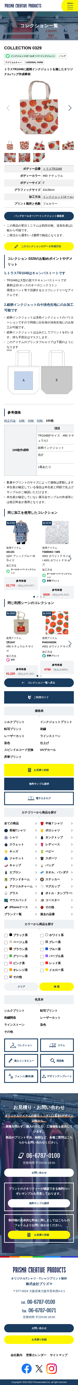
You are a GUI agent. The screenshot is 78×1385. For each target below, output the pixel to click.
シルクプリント (14, 722)
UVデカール (48, 749)
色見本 (39, 999)
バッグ (62, 56)
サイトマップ (58, 1355)
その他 (8, 1031)
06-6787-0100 (43, 1155)
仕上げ (44, 743)
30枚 (31, 420)
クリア (21, 986)
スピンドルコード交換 (18, 749)
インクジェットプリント (56, 722)
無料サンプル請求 (39, 1203)
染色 (7, 743)
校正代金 (10, 420)
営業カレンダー (36, 1355)
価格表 (39, 710)
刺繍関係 (10, 1017)
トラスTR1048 (52, 168)
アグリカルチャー (13, 62)
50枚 (40, 420)
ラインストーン (50, 736)
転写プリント (13, 729)
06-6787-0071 (42, 1310)
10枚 (22, 420)
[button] (70, 108)
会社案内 (16, 1355)
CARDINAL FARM (34, 62)
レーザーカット (14, 736)
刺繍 (43, 729)
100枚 (49, 420)
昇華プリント (13, 756)
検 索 (56, 986)
